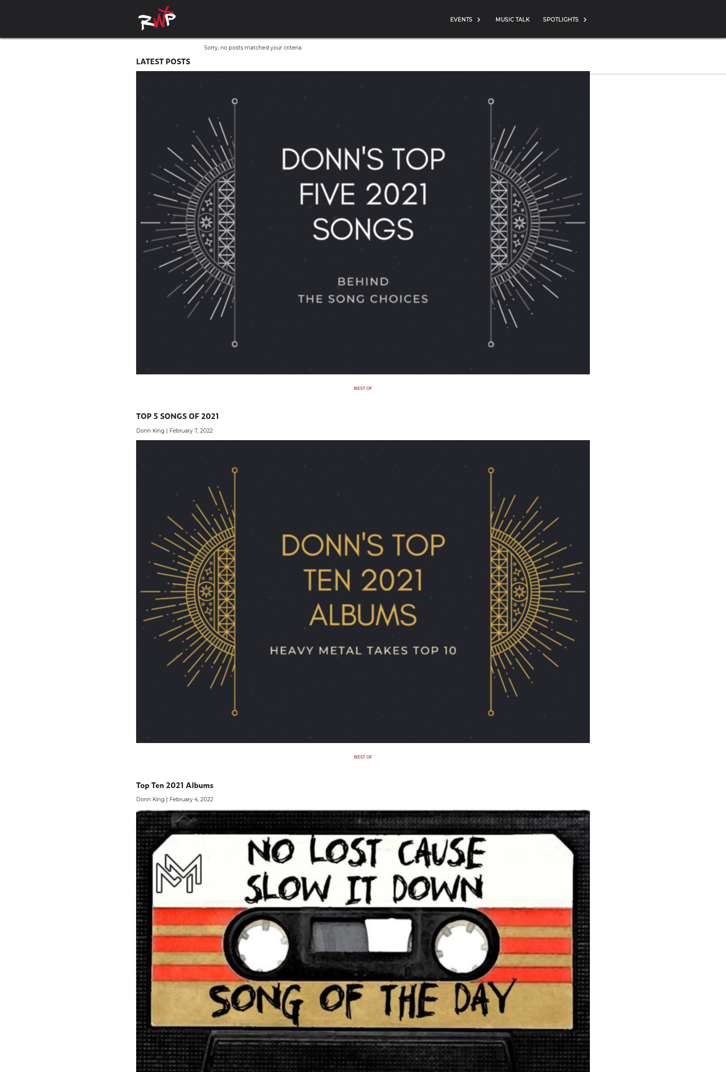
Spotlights (561, 19)
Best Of (363, 388)
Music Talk (512, 19)
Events (461, 19)
